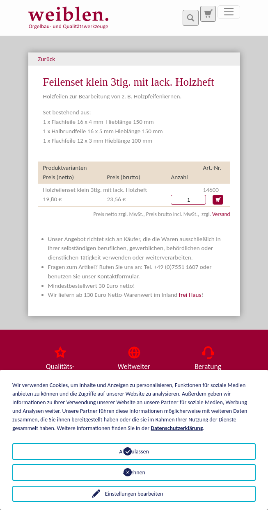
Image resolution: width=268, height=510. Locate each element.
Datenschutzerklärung (177, 428)
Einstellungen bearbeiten (134, 493)
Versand (221, 214)
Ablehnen (134, 472)
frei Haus (190, 294)
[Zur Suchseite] (208, 13)
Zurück (46, 59)
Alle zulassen (134, 451)
